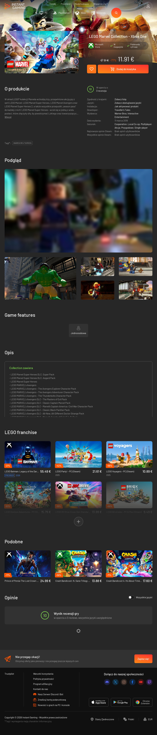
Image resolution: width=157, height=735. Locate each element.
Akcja (117, 127)
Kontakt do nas (40, 689)
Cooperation (121, 124)
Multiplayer (146, 124)
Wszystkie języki (140, 597)
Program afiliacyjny (42, 684)
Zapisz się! (143, 658)
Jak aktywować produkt (126, 106)
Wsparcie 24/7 (100, 3)
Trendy (52, 3)
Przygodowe (127, 127)
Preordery (65, 3)
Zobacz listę (120, 99)
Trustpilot (9, 673)
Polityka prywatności (43, 678)
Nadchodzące (82, 3)
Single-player (141, 127)
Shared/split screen (22, 143)
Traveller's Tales (122, 110)
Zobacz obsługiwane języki (128, 102)
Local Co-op (134, 124)
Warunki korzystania (43, 673)
